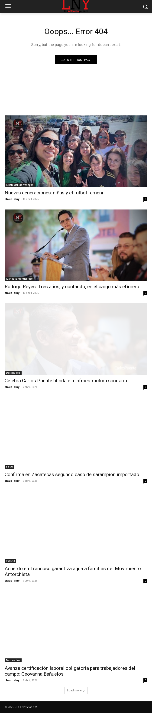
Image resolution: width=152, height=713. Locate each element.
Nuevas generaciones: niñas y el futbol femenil (55, 193)
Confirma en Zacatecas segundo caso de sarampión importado (72, 474)
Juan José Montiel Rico (19, 278)
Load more (76, 690)
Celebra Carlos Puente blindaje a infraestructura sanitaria (66, 380)
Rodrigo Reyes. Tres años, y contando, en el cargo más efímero (72, 286)
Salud (9, 466)
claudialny (12, 199)
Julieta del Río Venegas (19, 184)
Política (10, 560)
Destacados (13, 372)
